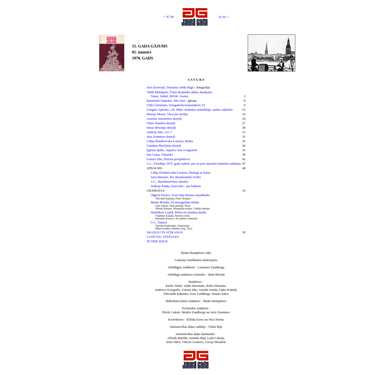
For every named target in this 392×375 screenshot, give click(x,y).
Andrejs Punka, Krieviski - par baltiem (175, 186)
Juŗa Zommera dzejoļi (160, 136)
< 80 (168, 16)
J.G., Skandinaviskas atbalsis (169, 181)
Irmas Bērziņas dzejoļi (161, 127)
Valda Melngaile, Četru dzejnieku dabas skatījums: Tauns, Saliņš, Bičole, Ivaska (179, 94)
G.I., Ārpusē (159, 222)
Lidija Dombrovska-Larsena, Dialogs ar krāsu (180, 172)
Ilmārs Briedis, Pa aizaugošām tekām (175, 202)
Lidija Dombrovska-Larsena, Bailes (169, 141)
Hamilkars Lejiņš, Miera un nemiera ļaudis (178, 212)
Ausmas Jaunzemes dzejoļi (164, 118)
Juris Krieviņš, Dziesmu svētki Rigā (170, 87)
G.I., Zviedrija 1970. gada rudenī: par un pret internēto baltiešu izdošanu (193, 163)
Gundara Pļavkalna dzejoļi (163, 145)
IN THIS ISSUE (157, 241)
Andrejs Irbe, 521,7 (159, 132)
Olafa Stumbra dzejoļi (160, 123)
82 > (223, 17)
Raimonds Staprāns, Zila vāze (165, 100)
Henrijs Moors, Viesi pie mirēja (167, 114)
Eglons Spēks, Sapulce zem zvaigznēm (171, 150)
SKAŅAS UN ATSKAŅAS (164, 232)
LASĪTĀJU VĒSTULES (162, 237)
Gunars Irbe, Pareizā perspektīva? (168, 159)
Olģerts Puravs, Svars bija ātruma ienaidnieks (180, 195)
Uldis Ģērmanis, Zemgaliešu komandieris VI (175, 105)
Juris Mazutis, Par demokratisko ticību (176, 177)
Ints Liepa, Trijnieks (159, 154)
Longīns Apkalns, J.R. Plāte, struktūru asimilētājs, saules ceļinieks (189, 109)
